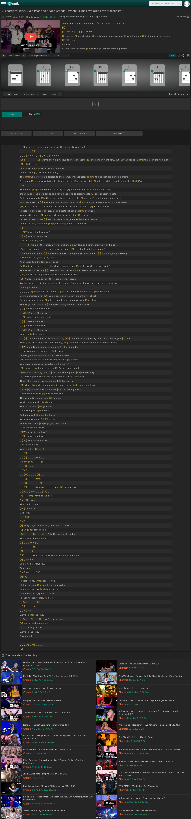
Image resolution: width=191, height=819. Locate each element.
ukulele (26, 94)
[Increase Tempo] (24, 55)
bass (54, 94)
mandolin (35, 94)
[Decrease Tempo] (3, 55)
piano (16, 94)
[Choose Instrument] (60, 94)
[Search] (179, 3)
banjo (44, 94)
